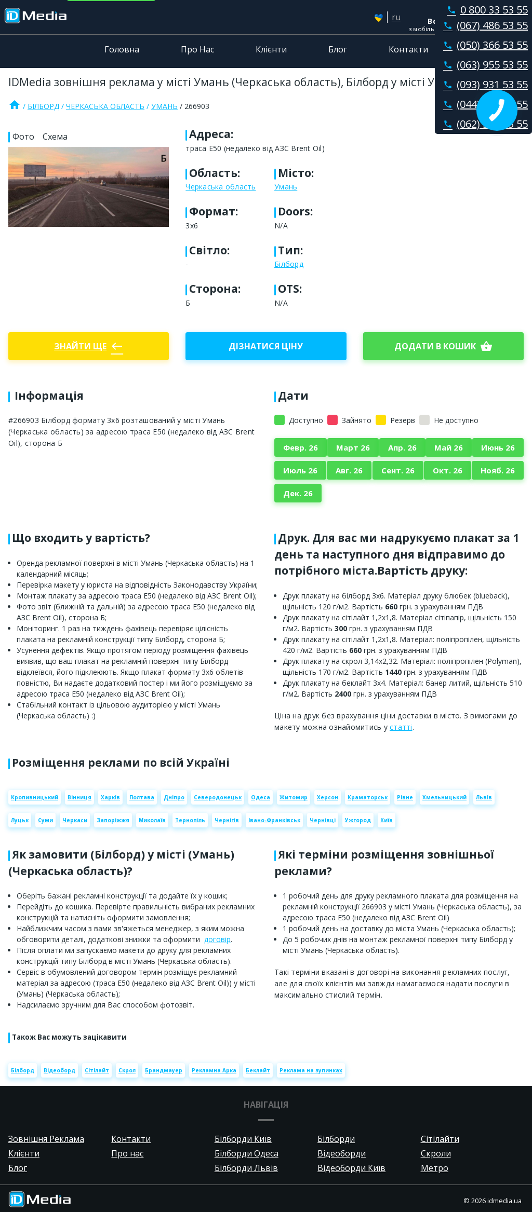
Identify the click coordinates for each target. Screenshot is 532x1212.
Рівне (405, 797)
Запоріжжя (113, 820)
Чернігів (227, 820)
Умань (164, 106)
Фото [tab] (23, 136)
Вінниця (79, 797)
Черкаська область (105, 106)
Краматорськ (368, 797)
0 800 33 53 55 (485, 10)
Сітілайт (97, 1070)
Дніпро (174, 797)
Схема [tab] (55, 136)
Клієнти (271, 49)
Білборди (336, 1139)
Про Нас (197, 49)
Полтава (141, 797)
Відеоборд (59, 1070)
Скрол (127, 1070)
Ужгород (358, 820)
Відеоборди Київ (351, 1168)
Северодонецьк (218, 797)
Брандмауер (163, 1070)
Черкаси (74, 820)
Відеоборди (341, 1153)
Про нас (127, 1153)
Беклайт (258, 1070)
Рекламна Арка (214, 1070)
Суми (45, 820)
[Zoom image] (88, 187)
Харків (110, 797)
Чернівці (323, 820)
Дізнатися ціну (266, 346)
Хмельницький (444, 797)
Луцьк (20, 820)
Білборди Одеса (246, 1153)
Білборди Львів (246, 1168)
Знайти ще (88, 346)
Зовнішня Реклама (46, 1139)
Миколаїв (152, 820)
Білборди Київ (243, 1139)
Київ (386, 820)
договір (217, 939)
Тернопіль (190, 820)
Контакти (408, 49)
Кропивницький (34, 797)
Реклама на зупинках (311, 1070)
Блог (337, 49)
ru (396, 17)
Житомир (294, 797)
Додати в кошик (443, 346)
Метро (434, 1168)
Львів (484, 797)
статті (401, 727)
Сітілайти (440, 1139)
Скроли (436, 1153)
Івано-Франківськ (274, 820)
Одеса (260, 797)
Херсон (327, 797)
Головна (121, 49)
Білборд (43, 106)
